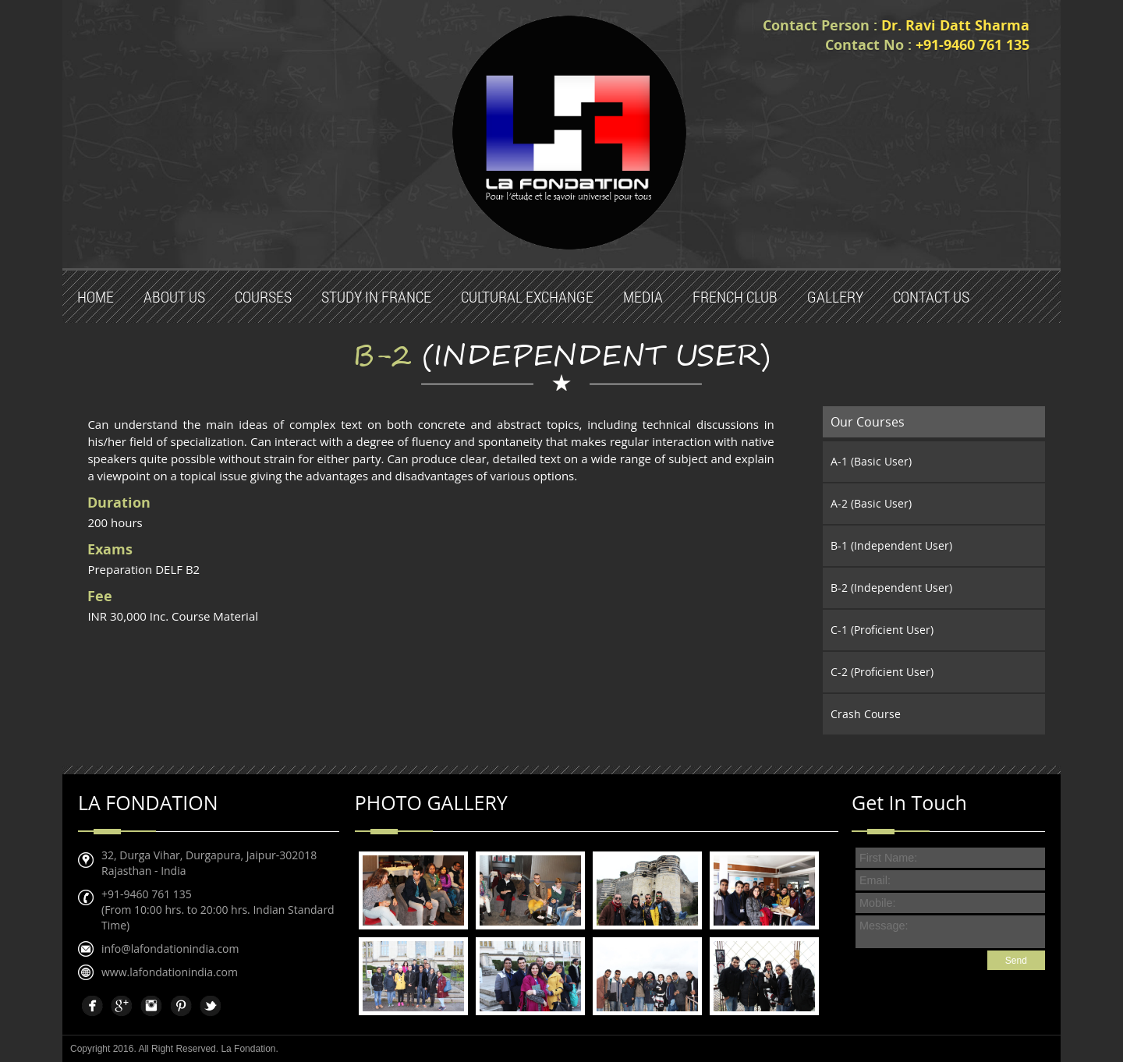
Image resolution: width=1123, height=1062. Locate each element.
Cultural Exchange (527, 296)
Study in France (376, 296)
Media (643, 296)
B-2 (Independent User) (891, 587)
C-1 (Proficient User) (882, 629)
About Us (174, 296)
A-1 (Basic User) (871, 461)
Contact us (931, 296)
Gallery (835, 296)
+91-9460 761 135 (146, 894)
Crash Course (866, 713)
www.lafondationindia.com (169, 972)
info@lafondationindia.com (170, 948)
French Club (735, 296)
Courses (263, 296)
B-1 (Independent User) (891, 545)
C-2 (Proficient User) (882, 671)
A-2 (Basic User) (871, 503)
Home (95, 296)
